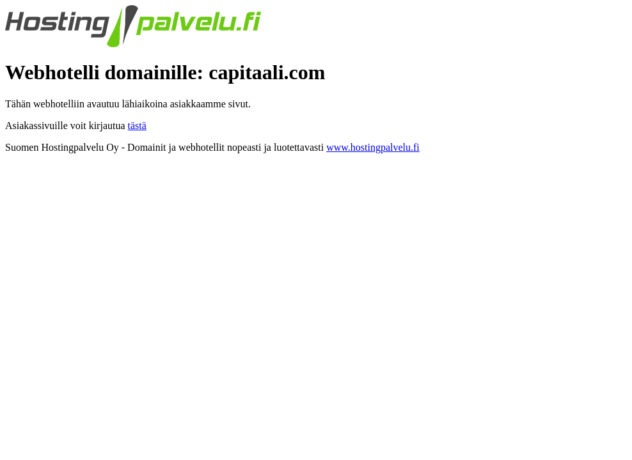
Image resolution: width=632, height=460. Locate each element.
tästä (137, 125)
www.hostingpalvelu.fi (373, 147)
